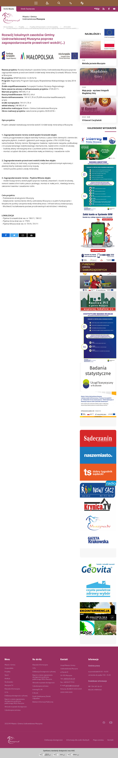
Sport (7, 675)
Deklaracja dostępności (53, 740)
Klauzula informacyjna (12, 689)
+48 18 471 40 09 (69, 679)
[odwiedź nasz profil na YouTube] (114, 9)
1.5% (34, 668)
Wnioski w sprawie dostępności (16, 707)
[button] (36, 3)
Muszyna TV (9, 685)
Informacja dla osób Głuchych (77, 740)
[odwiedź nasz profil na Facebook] (109, 9)
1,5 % (6, 692)
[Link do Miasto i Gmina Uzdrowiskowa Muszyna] (13, 740)
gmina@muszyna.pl (72, 685)
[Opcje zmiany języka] (70, 3)
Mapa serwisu (98, 740)
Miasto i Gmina (10, 665)
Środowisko (9, 682)
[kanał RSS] (104, 9)
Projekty (7, 672)
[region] (98, 135)
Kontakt (110, 740)
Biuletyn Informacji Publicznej (42, 702)
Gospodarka (9, 668)
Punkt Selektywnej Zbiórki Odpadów (41, 697)
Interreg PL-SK (37, 689)
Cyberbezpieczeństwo (13, 710)
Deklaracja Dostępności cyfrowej (44, 672)
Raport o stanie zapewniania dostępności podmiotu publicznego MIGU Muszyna (42, 677)
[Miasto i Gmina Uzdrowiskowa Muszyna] (24, 18)
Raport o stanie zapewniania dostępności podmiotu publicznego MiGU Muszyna (15, 701)
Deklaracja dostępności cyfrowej (16, 696)
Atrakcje (7, 678)
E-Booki (35, 693)
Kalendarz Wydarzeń (101, 128)
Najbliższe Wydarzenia (100, 34)
